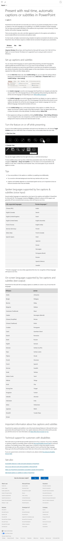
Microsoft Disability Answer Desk (42, 443)
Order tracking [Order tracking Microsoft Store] (24, 495)
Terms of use (22, 538)
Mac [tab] (15, 45)
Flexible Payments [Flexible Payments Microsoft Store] (25, 502)
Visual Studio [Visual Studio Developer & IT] (24, 526)
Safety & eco (35, 538)
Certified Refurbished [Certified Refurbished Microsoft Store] (26, 497)
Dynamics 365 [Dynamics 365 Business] (4, 514)
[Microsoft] (31, 1)
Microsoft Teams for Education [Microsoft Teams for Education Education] (48, 490)
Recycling (42, 538)
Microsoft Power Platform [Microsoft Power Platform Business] (6, 519)
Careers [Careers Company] (44, 509)
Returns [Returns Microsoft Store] (23, 493)
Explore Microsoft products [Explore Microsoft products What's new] (7, 500)
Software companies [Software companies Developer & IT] (26, 524)
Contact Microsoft (10, 538)
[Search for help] (5, 2)
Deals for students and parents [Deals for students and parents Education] (48, 500)
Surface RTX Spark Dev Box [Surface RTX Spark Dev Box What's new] (7, 493)
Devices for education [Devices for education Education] (47, 488)
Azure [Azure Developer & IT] (23, 509)
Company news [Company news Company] (45, 514)
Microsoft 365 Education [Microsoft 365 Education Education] (47, 493)
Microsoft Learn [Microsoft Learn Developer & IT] (25, 514)
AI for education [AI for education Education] (45, 502)
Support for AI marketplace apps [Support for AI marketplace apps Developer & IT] (28, 516)
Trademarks (29, 538)
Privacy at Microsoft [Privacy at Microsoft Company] (46, 516)
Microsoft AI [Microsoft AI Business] (4, 509)
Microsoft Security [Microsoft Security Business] (5, 512)
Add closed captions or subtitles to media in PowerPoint (19, 472)
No (44, 478)
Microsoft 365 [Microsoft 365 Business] (4, 516)
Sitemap (3, 538)
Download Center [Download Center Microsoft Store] (25, 488)
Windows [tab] (9, 45)
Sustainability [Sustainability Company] (45, 526)
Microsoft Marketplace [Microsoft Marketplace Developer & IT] (26, 521)
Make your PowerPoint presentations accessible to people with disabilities (24, 469)
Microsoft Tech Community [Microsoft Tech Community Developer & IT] (27, 519)
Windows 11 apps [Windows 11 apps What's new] (5, 502)
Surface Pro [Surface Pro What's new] (4, 485)
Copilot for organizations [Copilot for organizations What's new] (6, 495)
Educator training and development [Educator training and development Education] (49, 497)
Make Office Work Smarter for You (39, 431)
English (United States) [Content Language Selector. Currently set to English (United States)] (8, 530)
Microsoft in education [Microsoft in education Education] (47, 485)
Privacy (17, 538)
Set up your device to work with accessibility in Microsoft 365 (21, 466)
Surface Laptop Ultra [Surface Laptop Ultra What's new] (5, 490)
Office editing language (40, 94)
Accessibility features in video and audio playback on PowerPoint (22, 463)
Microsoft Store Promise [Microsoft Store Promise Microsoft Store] (26, 500)
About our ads (48, 538)
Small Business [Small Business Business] (4, 526)
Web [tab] (20, 45)
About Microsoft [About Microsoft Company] (46, 512)
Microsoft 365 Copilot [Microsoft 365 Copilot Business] (6, 524)
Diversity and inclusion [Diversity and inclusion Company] (47, 521)
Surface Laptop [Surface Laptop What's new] (4, 488)
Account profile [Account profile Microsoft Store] (25, 485)
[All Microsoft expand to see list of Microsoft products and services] (2, 2)
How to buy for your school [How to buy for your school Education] (47, 495)
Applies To (8, 20)
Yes (35, 478)
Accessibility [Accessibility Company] (45, 524)
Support (3, 5)
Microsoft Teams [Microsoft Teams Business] (5, 521)
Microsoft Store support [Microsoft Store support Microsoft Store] (26, 490)
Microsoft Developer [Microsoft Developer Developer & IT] (26, 512)
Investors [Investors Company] (44, 519)
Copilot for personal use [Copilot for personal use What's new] (6, 497)
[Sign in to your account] (60, 2)
